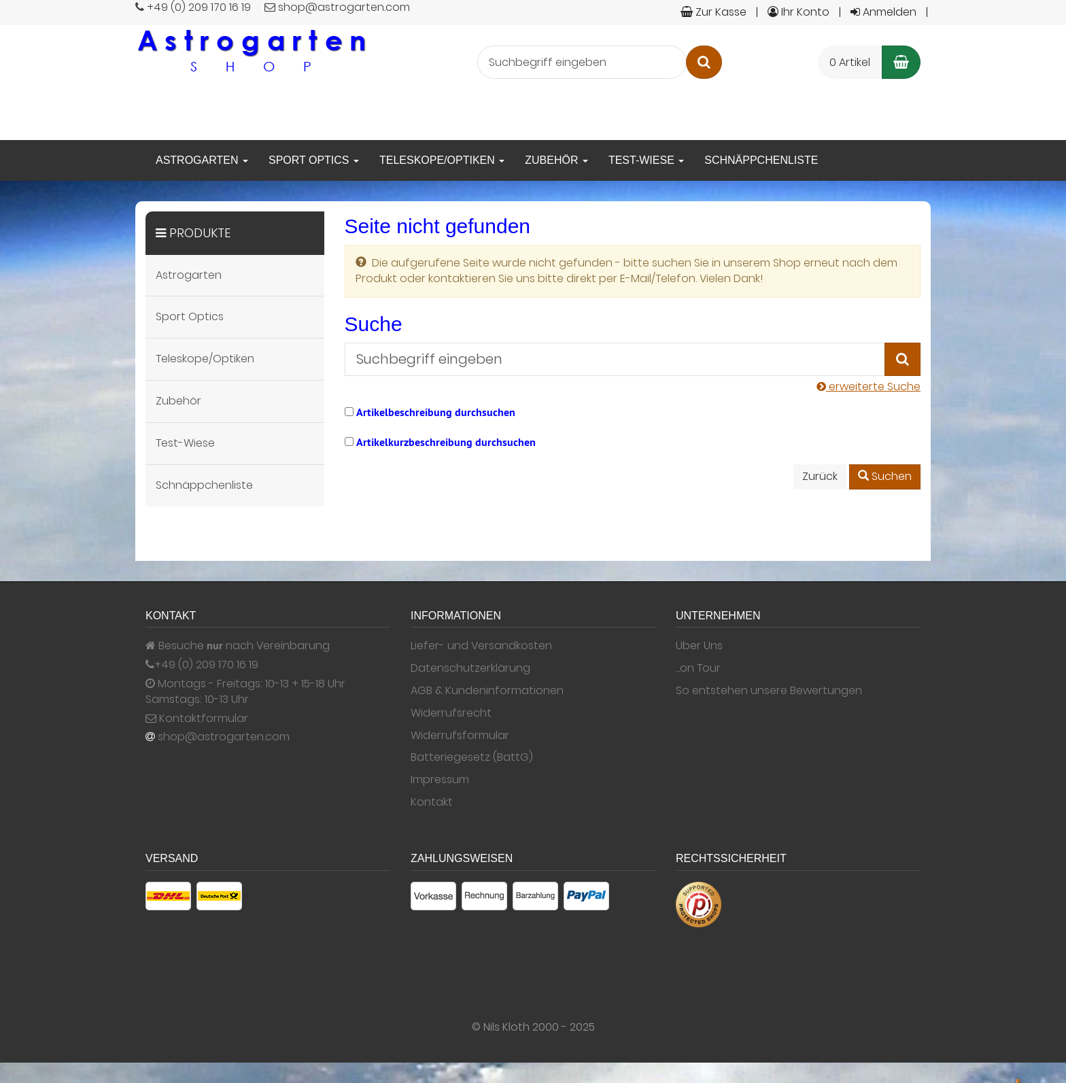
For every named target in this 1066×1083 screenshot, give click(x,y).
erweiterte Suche (868, 386)
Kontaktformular (196, 718)
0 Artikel (849, 62)
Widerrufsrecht (451, 713)
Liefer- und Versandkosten (481, 645)
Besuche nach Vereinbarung (237, 645)
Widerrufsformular (460, 735)
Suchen (885, 476)
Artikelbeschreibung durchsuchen (435, 412)
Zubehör (556, 160)
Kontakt (432, 802)
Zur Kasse (713, 12)
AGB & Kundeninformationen (487, 690)
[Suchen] (704, 62)
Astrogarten (202, 160)
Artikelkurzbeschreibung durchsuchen (446, 442)
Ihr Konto (798, 12)
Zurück (820, 476)
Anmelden (883, 12)
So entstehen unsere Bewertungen (769, 690)
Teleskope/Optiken (441, 160)
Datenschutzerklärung (470, 668)
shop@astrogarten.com (224, 736)
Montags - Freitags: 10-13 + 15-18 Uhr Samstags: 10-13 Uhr (245, 691)
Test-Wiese (646, 160)
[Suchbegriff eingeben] (582, 62)
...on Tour (698, 668)
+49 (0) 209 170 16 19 (206, 664)
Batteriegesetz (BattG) (472, 757)
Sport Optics (314, 160)
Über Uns (699, 645)
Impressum (440, 779)
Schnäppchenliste (761, 160)
